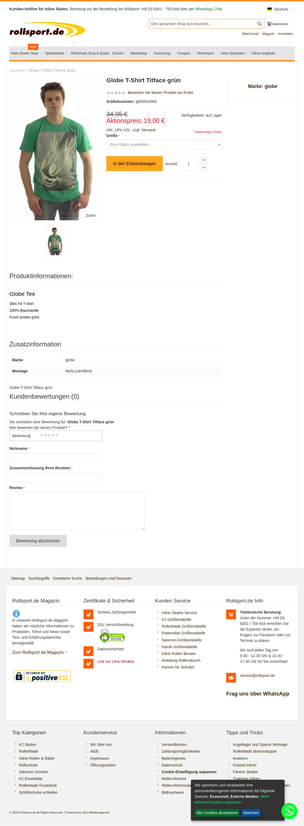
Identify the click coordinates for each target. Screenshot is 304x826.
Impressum (99, 758)
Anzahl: (171, 164)
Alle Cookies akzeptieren (217, 813)
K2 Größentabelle (176, 619)
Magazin (268, 34)
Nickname (18, 448)
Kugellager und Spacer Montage (260, 744)
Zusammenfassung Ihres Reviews (40, 468)
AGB (94, 751)
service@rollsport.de (257, 675)
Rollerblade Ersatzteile (38, 785)
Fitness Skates (245, 772)
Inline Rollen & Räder (37, 758)
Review (16, 488)
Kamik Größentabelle (179, 647)
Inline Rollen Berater (179, 653)
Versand (148, 130)
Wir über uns (101, 744)
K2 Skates (27, 744)
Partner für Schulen (178, 667)
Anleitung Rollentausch (181, 660)
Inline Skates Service (179, 613)
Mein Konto (250, 34)
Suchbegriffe (39, 578)
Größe (111, 135)
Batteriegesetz (174, 758)
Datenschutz (172, 765)
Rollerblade (28, 751)
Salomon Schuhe (33, 772)
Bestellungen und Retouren (109, 578)
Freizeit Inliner (245, 765)
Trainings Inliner (246, 778)
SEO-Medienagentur (96, 812)
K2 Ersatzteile (30, 778)
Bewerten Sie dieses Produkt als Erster (161, 92)
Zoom (90, 215)
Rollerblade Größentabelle (184, 626)
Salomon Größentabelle (182, 640)
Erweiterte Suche (67, 578)
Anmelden (285, 34)
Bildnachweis (173, 792)
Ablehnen (251, 813)
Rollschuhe (28, 765)
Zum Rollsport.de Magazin (38, 652)
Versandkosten (174, 744)
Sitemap (18, 578)
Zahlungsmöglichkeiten (181, 751)
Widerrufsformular (177, 785)
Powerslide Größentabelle (183, 633)
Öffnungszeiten (103, 765)
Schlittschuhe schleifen (38, 792)
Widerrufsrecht (174, 778)
